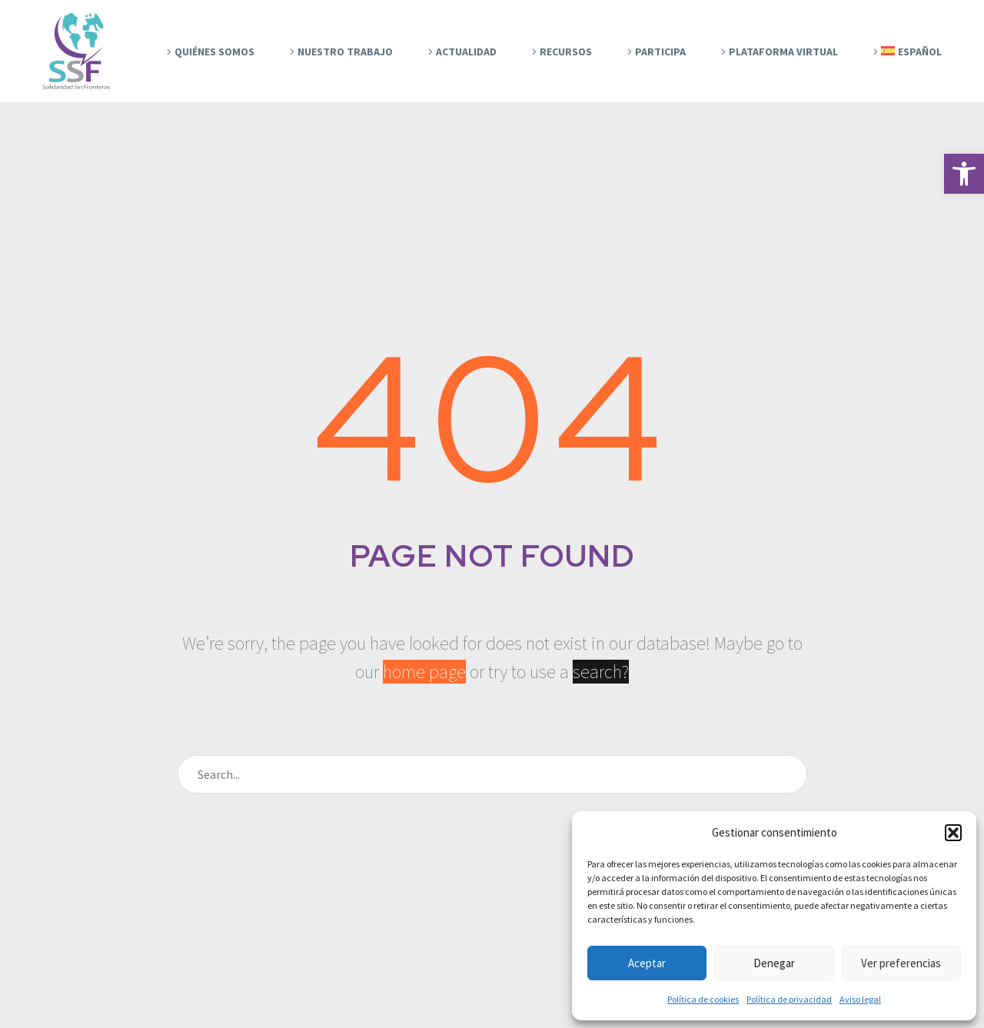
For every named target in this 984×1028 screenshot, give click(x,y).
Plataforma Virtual (783, 51)
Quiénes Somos (214, 51)
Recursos (566, 51)
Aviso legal (860, 999)
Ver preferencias (901, 963)
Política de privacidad (789, 999)
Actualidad (466, 51)
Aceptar (647, 963)
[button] (964, 174)
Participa (660, 51)
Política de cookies (703, 999)
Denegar (774, 963)
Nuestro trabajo (345, 51)
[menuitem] (905, 51)
